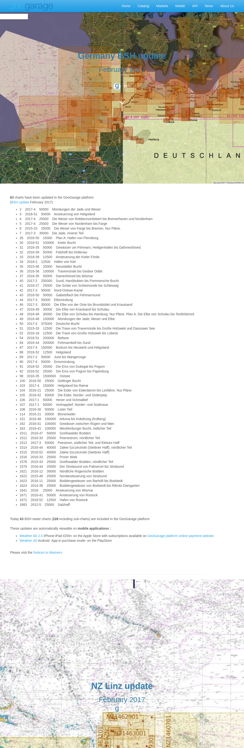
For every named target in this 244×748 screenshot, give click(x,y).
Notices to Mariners (47, 552)
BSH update (20, 202)
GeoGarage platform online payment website (180, 536)
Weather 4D (28, 540)
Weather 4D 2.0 (32, 536)
